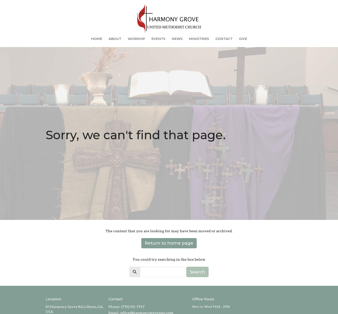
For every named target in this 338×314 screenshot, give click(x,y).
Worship (136, 39)
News (177, 39)
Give (243, 39)
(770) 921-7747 (133, 307)
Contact (224, 39)
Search (197, 272)
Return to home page (169, 243)
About (115, 39)
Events (158, 39)
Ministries (199, 39)
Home (96, 39)
